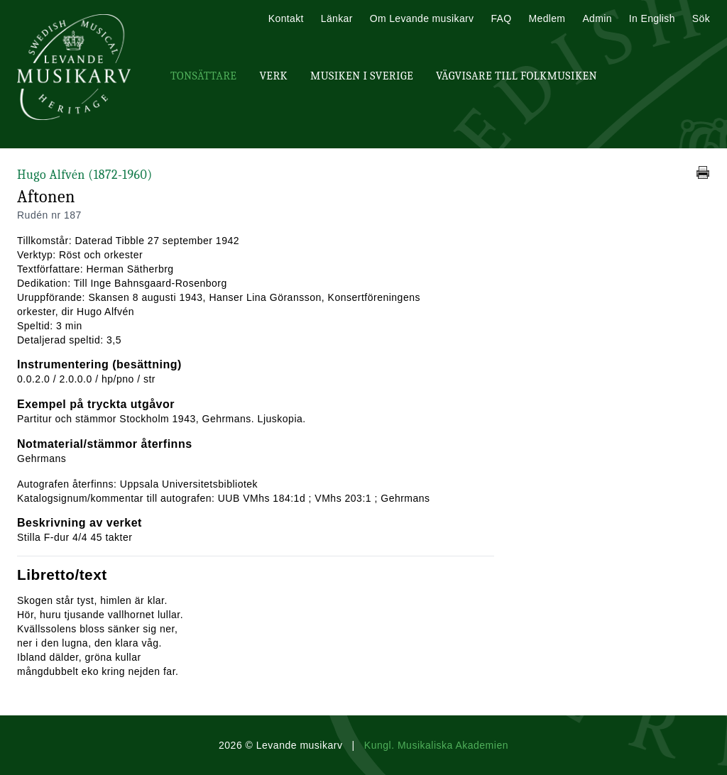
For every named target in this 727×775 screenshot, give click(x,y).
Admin (596, 18)
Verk (273, 76)
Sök (701, 18)
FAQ (501, 18)
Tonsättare (203, 76)
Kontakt (286, 18)
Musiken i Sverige (361, 76)
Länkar (337, 18)
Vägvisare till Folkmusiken (516, 76)
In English (652, 18)
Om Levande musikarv (422, 18)
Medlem (546, 18)
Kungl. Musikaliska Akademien (436, 745)
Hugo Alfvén (85, 174)
